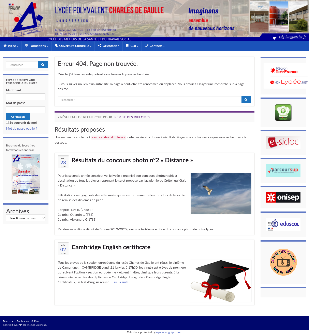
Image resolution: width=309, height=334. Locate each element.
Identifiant (13, 90)
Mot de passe (15, 103)
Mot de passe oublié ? (21, 128)
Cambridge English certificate (111, 246)
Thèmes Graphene (36, 324)
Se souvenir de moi (23, 122)
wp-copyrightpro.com (169, 332)
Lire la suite (121, 282)
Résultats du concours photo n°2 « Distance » (132, 160)
